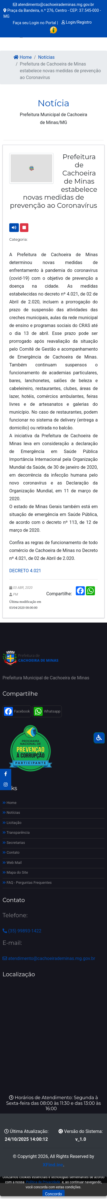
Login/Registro (77, 22)
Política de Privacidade (43, 1182)
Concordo (53, 1194)
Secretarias (14, 842)
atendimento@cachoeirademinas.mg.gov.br (53, 4)
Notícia (53, 103)
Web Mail (12, 862)
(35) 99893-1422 (22, 931)
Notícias (46, 57)
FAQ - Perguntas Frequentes (27, 882)
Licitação (12, 823)
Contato (11, 852)
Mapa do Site (15, 872)
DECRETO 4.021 (25, 570)
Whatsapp (47, 711)
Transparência (16, 832)
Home (22, 57)
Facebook (17, 711)
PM (15, 594)
